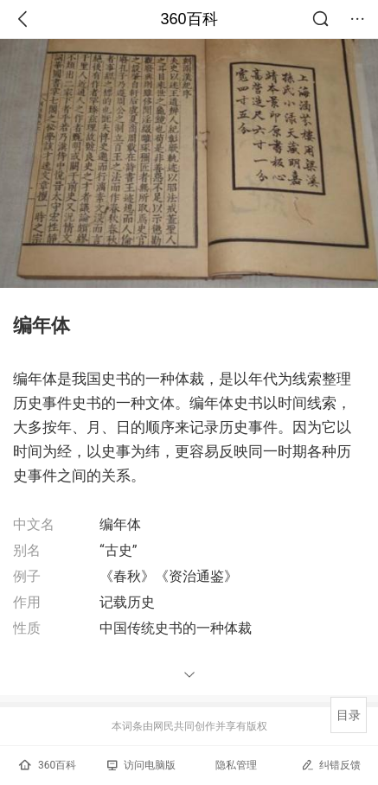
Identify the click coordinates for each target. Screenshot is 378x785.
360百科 (188, 19)
